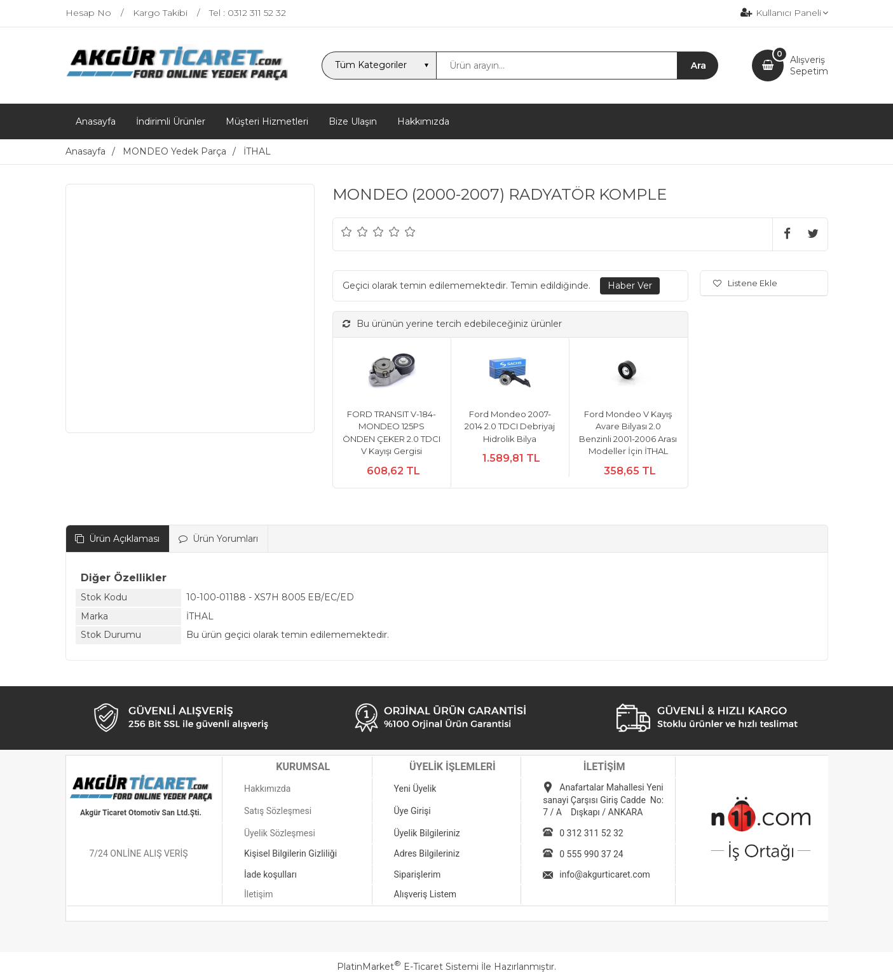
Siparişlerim (417, 874)
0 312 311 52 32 (591, 833)
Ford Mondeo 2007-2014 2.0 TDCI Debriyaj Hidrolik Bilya (510, 426)
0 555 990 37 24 (591, 854)
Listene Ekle (745, 283)
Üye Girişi (412, 811)
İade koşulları (270, 874)
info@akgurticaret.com (604, 874)
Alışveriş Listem (425, 894)
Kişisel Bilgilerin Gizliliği (290, 853)
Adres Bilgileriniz (427, 853)
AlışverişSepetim (809, 65)
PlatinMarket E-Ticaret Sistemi (408, 966)
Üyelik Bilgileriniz (427, 833)
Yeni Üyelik (415, 788)
